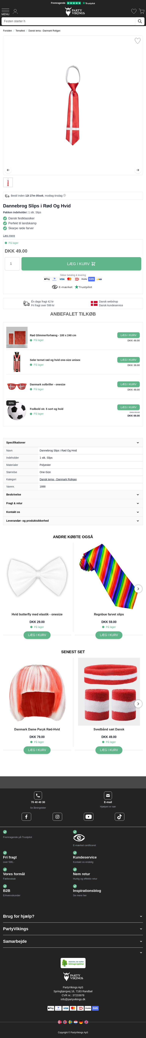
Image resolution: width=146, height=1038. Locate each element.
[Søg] (139, 21)
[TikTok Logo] (119, 817)
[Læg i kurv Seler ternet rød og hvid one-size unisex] (128, 360)
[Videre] (137, 170)
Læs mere (9, 235)
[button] (73, 916)
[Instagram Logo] (57, 817)
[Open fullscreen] (73, 105)
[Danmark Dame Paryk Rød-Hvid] (37, 750)
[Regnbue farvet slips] (109, 635)
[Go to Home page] (75, 11)
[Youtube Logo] (88, 817)
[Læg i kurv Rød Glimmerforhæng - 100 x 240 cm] (128, 335)
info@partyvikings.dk (73, 999)
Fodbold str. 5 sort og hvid (46, 408)
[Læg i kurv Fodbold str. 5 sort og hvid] (128, 407)
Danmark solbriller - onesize (47, 384)
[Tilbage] (8, 170)
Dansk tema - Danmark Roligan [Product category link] (58, 479)
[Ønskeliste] (133, 11)
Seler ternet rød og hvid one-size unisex (55, 359)
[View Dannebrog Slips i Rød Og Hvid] (8, 182)
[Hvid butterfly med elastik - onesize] (37, 635)
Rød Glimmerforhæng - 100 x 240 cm (53, 335)
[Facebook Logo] (26, 817)
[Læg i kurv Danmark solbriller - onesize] (128, 384)
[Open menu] (5, 11)
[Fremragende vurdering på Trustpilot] (73, 3)
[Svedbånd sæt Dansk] (109, 750)
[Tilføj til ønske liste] (137, 41)
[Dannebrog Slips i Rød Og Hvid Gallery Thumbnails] (8, 182)
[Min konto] (15, 11)
